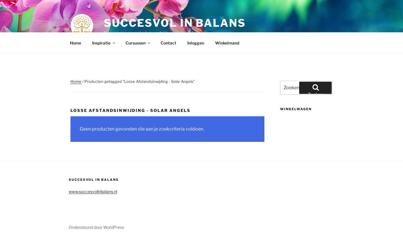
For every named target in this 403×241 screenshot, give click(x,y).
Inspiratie (104, 42)
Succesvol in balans (175, 23)
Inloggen (195, 42)
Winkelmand (227, 42)
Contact (168, 42)
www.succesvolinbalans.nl (93, 191)
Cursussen (138, 42)
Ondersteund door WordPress (96, 227)
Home (75, 42)
